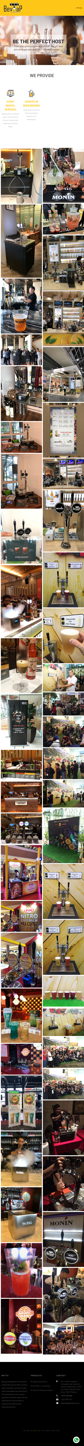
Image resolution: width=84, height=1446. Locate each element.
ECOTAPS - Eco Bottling (40, 1386)
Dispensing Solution (39, 1382)
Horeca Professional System (42, 1390)
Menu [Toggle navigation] (79, 8)
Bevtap (37, 1430)
